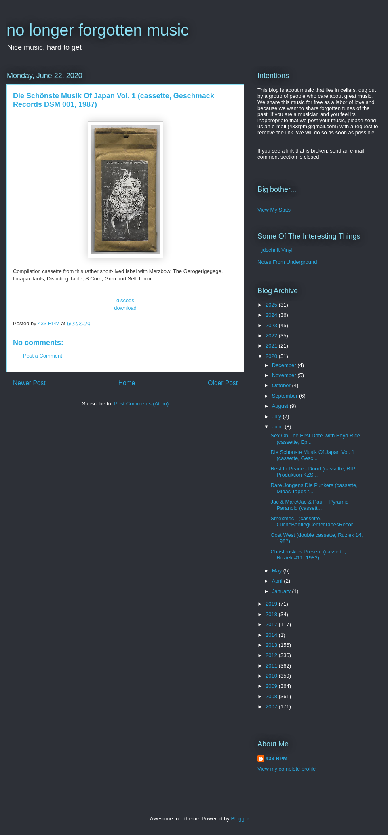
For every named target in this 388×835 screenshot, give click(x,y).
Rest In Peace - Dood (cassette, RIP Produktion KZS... (312, 472)
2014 (272, 635)
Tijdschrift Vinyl (275, 250)
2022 (272, 336)
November (285, 375)
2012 (272, 655)
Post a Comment (42, 356)
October (282, 385)
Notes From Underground (287, 262)
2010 (272, 676)
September (285, 396)
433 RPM (276, 758)
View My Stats (274, 210)
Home (126, 382)
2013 (272, 645)
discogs (125, 300)
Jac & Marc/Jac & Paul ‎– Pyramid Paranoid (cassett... (309, 505)
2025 (272, 305)
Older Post (223, 382)
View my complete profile (286, 769)
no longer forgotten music (97, 30)
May (277, 571)
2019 (272, 604)
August (281, 406)
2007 (272, 707)
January (282, 591)
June (278, 427)
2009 (272, 686)
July (277, 416)
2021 (272, 346)
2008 (272, 696)
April (278, 581)
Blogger (240, 819)
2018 (272, 614)
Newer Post (29, 382)
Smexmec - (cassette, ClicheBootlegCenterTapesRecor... (313, 521)
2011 (272, 666)
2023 (272, 325)
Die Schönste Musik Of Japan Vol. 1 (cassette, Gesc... (312, 455)
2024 (272, 315)
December (285, 365)
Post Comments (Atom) (141, 404)
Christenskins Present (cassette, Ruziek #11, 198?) (308, 555)
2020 (272, 356)
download (125, 308)
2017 (272, 624)
